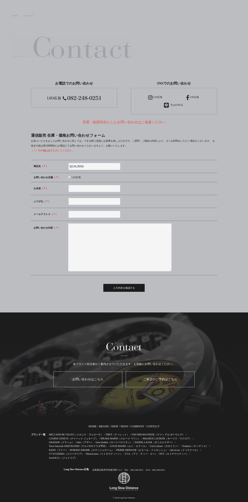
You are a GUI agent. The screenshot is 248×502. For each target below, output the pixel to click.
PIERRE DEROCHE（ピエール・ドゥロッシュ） (142, 450)
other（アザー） (85, 442)
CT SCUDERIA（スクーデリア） (66, 454)
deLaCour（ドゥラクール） (184, 450)
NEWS (124, 426)
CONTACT (153, 426)
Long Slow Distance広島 (76, 469)
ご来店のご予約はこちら (160, 379)
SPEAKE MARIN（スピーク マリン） (120, 438)
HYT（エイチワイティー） (174, 454)
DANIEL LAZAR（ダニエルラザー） (154, 442)
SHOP (114, 426)
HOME (93, 426)
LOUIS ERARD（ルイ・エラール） (129, 446)
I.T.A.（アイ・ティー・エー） (141, 454)
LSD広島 (155, 97)
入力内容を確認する (124, 287)
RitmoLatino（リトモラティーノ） (104, 454)
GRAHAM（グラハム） (61, 442)
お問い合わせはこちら (87, 379)
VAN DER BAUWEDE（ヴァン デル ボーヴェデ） (158, 434)
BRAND (104, 426)
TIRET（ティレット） (117, 434)
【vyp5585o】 (174, 105)
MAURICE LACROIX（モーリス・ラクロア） (167, 438)
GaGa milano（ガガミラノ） (165, 446)
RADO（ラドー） (58, 450)
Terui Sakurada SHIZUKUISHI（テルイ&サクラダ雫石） (78, 446)
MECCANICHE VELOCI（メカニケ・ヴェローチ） (76, 434)
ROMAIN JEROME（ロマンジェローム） (92, 450)
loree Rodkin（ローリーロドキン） (114, 442)
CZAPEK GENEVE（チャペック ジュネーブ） (73, 438)
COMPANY (137, 426)
